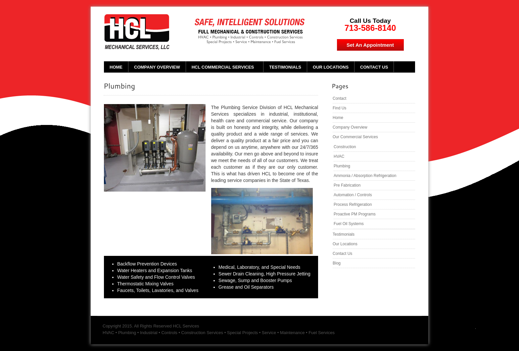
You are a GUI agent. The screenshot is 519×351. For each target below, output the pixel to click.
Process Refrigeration (353, 204)
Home (116, 67)
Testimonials (285, 67)
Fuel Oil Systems (349, 223)
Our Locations (331, 67)
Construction (345, 147)
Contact (339, 98)
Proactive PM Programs (355, 214)
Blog (337, 263)
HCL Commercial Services (223, 67)
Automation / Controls (353, 195)
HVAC (339, 156)
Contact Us (374, 67)
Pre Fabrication (347, 185)
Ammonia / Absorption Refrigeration (365, 175)
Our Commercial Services (355, 137)
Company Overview (157, 67)
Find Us (339, 108)
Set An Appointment (370, 45)
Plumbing (342, 166)
